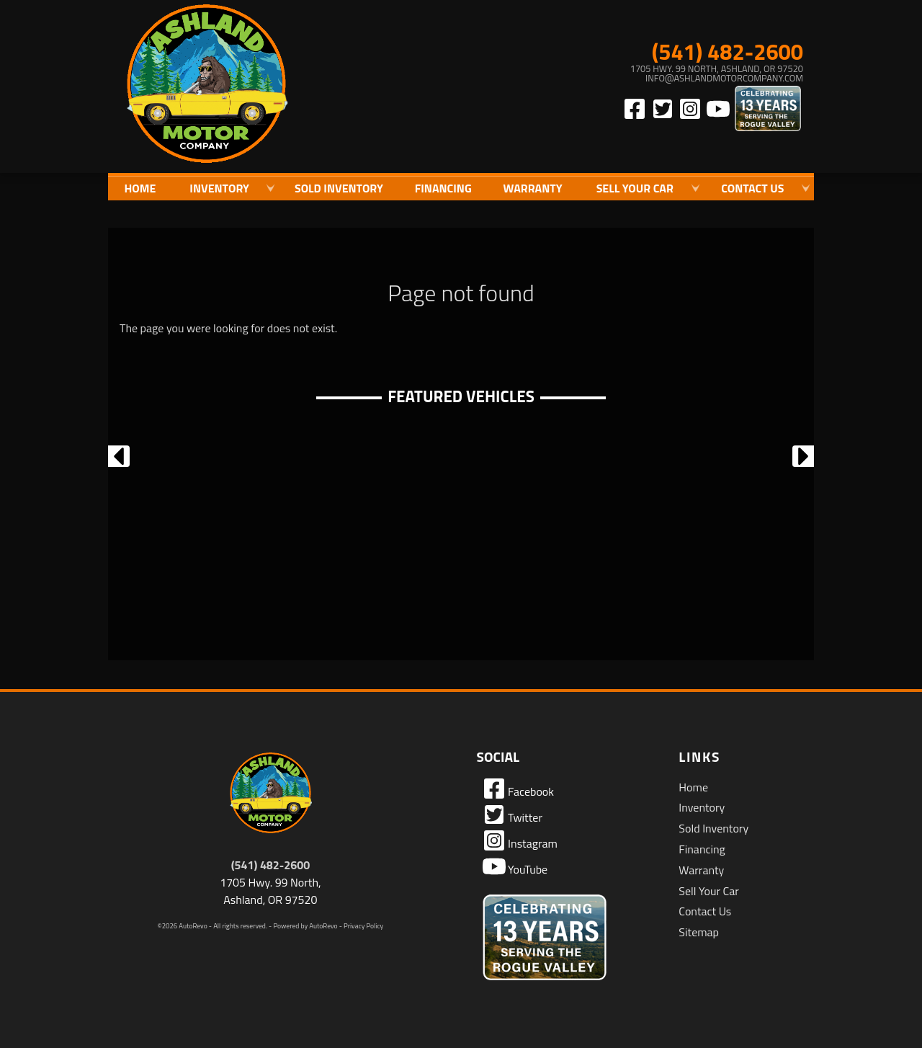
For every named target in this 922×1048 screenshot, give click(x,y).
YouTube (515, 866)
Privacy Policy (363, 925)
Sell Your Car (708, 891)
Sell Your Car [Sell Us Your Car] (634, 188)
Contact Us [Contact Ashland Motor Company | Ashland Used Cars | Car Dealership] (752, 188)
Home (693, 787)
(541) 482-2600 (270, 865)
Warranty (701, 870)
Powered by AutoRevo (305, 925)
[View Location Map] (660, 73)
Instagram (520, 840)
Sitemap (699, 932)
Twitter (512, 814)
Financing (702, 849)
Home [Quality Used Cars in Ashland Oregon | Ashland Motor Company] (140, 188)
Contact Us (705, 911)
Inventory (702, 807)
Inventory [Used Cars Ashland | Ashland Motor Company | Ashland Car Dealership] (219, 188)
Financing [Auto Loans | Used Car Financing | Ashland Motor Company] (443, 188)
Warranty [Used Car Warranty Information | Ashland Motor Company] (533, 188)
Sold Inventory (339, 188)
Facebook (518, 788)
